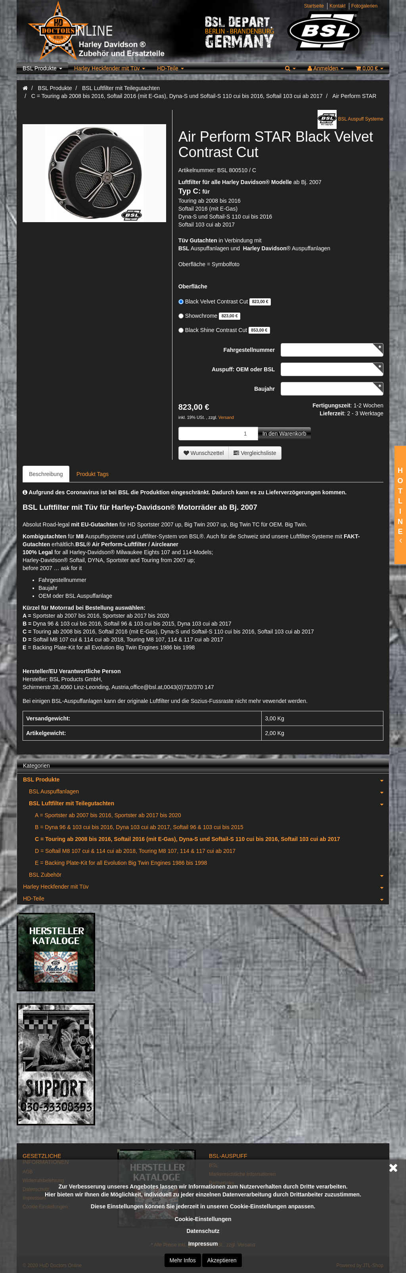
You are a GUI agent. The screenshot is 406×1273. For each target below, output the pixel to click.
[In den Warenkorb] (284, 433)
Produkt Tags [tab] (93, 474)
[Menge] (218, 433)
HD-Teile (170, 68)
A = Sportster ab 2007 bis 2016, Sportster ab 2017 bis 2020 (108, 815)
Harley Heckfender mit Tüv (109, 68)
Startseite (314, 6)
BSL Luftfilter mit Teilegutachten (209, 803)
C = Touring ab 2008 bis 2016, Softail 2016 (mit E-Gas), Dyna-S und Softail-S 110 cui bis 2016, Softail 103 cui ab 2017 (187, 839)
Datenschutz (202, 1231)
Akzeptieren (222, 1260)
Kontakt (337, 6)
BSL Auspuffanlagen (209, 791)
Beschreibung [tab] (46, 474)
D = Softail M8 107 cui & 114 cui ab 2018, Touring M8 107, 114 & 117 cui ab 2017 (135, 851)
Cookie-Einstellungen (202, 1219)
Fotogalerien (364, 6)
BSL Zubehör (209, 875)
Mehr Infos (183, 1260)
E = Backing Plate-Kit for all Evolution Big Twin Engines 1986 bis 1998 (121, 863)
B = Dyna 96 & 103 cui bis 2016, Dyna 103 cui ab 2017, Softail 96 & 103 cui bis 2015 (139, 827)
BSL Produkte (42, 68)
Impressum (203, 1243)
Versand (226, 417)
